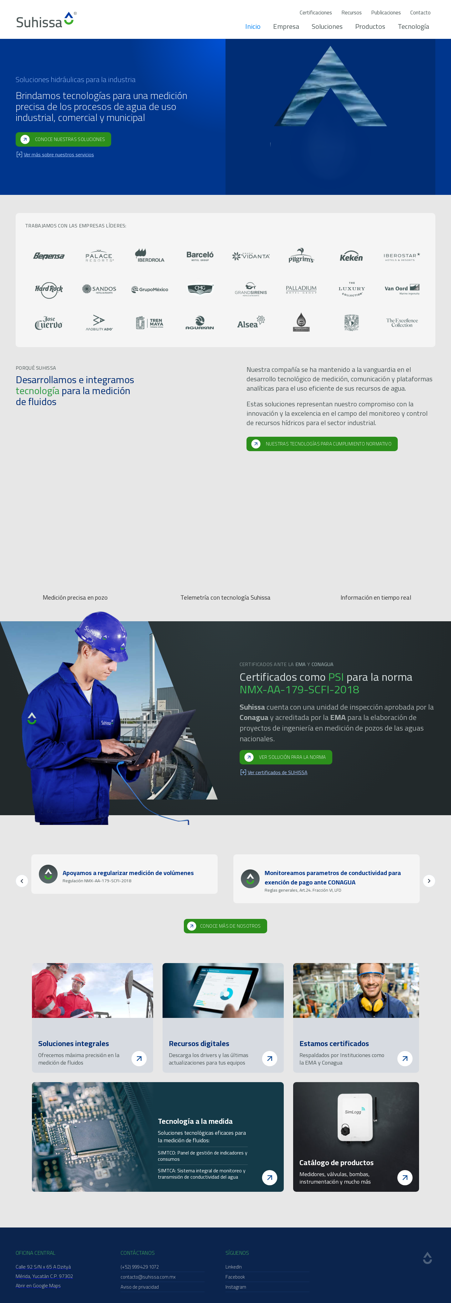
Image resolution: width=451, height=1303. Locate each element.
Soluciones (327, 26)
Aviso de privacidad (140, 1286)
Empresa (286, 26)
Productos (370, 26)
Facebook (235, 1276)
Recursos (351, 13)
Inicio (253, 26)
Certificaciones (316, 13)
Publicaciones (386, 13)
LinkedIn (234, 1266)
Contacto (420, 13)
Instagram (236, 1286)
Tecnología (413, 26)
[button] (22, 881)
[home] (47, 19)
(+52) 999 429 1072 (140, 1266)
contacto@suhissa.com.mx (148, 1276)
